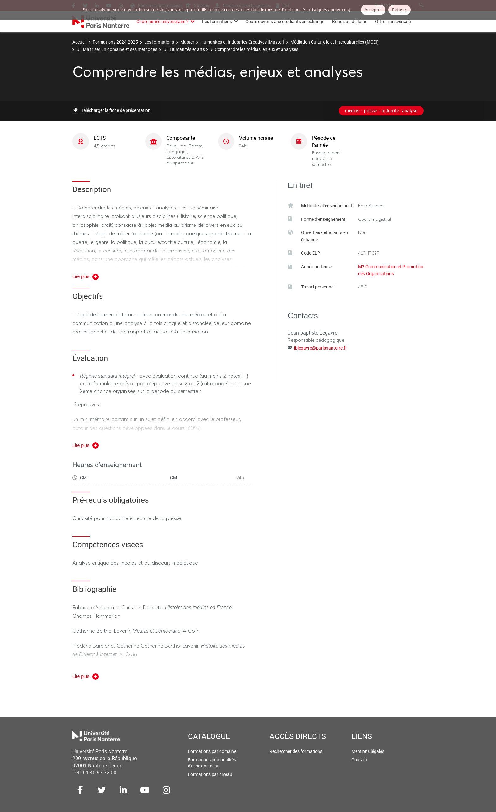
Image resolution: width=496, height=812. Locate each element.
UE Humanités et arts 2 (186, 49)
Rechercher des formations (296, 751)
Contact (359, 760)
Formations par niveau (210, 774)
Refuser (399, 10)
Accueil (79, 42)
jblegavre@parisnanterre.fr (320, 348)
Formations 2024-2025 (115, 42)
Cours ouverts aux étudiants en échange (284, 21)
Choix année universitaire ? (162, 21)
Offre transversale (393, 21)
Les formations (217, 21)
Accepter (373, 10)
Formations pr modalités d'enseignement (212, 763)
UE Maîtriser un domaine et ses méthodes (117, 49)
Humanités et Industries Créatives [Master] (242, 42)
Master (187, 42)
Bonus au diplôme (349, 21)
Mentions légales (367, 751)
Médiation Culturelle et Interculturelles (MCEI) (334, 42)
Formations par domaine (212, 751)
